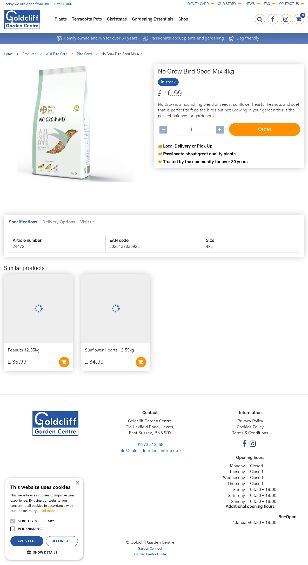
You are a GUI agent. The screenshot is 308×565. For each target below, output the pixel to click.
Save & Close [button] (27, 541)
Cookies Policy (250, 427)
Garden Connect (150, 548)
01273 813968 (150, 445)
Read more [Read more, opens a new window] (46, 511)
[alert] (44, 519)
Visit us (87, 222)
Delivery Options (58, 222)
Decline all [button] (62, 541)
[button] (44, 552)
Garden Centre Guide (150, 554)
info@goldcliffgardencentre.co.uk (150, 451)
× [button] (77, 483)
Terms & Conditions (250, 433)
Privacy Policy (250, 421)
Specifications (23, 222)
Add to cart (64, 362)
